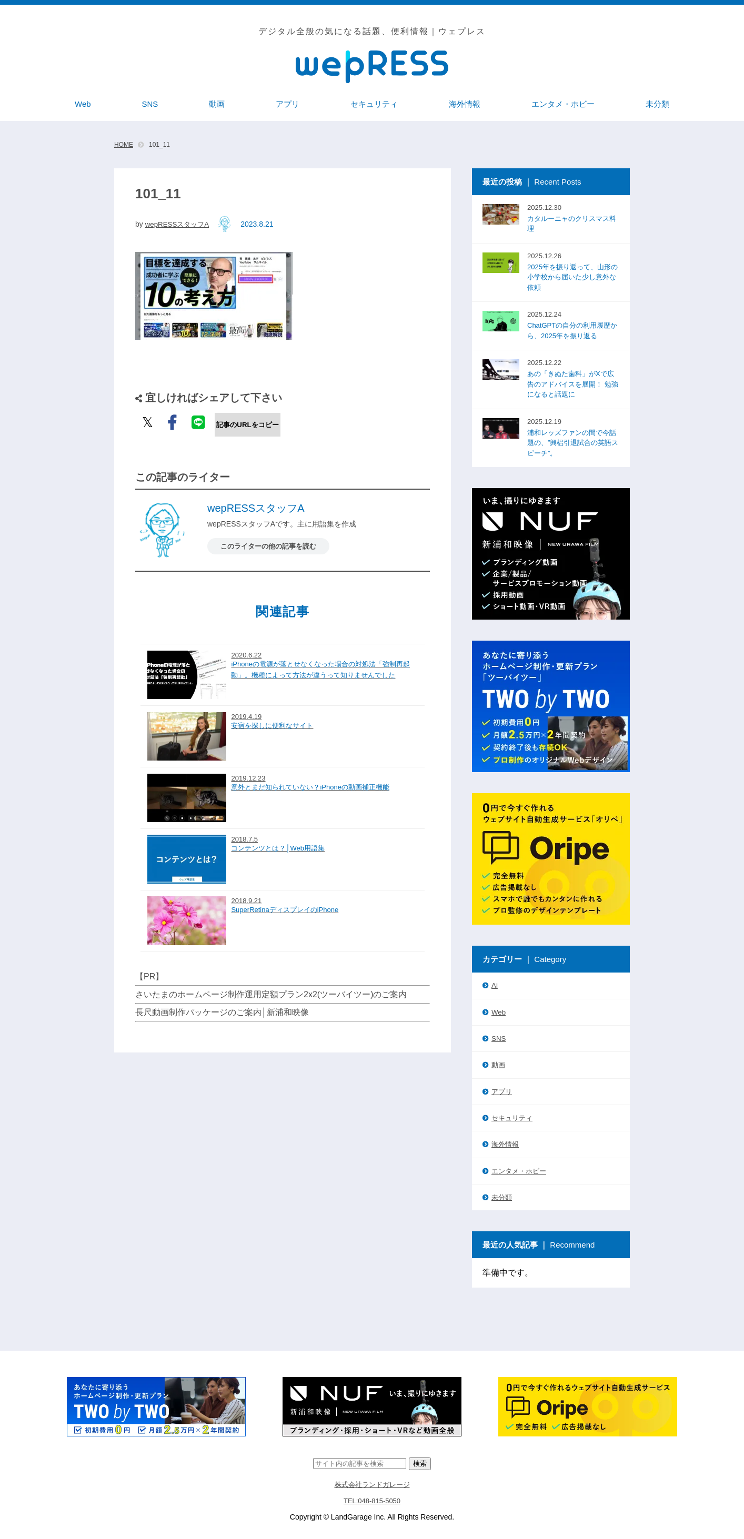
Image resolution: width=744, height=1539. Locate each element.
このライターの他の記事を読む (272, 546)
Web (498, 1012)
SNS (498, 1038)
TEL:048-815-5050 (372, 1498)
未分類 (501, 1196)
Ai (494, 985)
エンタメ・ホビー (518, 1169)
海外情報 (505, 1143)
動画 (498, 1064)
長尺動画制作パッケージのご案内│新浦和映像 (222, 1001)
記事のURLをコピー (247, 425)
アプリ (501, 1091)
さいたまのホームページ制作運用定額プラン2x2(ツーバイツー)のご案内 (271, 983)
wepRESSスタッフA (179, 224)
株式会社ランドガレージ (372, 1483)
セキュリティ (511, 1117)
